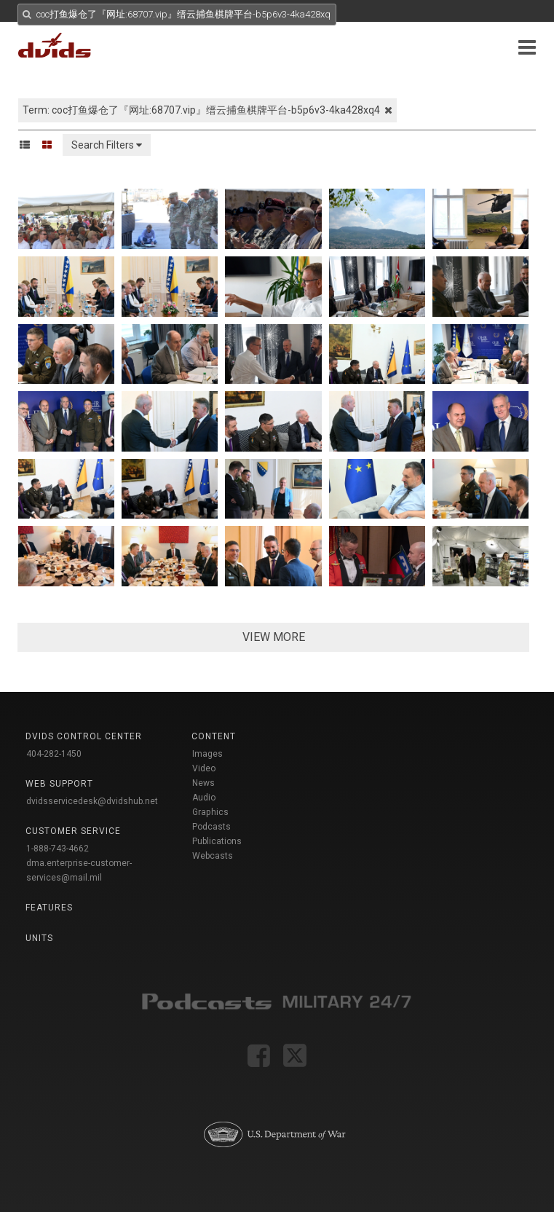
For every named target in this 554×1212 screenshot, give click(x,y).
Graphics (210, 812)
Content (213, 736)
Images (207, 754)
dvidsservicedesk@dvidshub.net (92, 801)
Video (203, 768)
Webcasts (212, 856)
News (203, 783)
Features (49, 907)
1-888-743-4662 (57, 848)
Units (39, 938)
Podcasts (211, 827)
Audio (203, 797)
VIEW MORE (273, 637)
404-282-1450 (54, 754)
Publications (217, 841)
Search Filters (106, 145)
